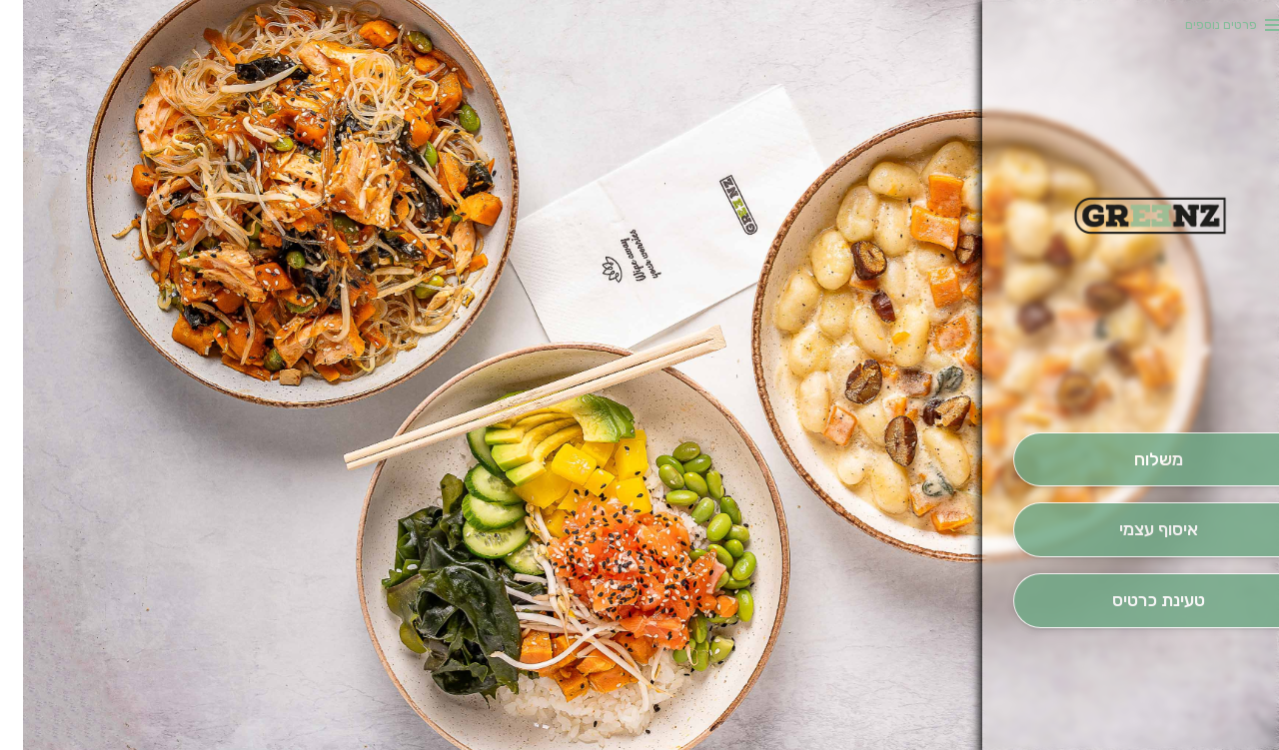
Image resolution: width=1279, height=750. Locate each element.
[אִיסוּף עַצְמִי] (1134, 529)
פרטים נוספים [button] (1198, 24)
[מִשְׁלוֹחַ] (1134, 459)
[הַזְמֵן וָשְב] (1134, 600)
